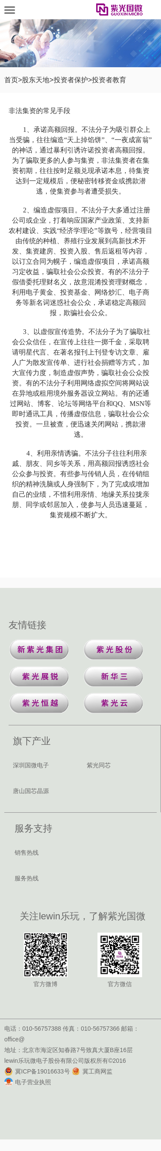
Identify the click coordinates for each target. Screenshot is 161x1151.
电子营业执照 (27, 1082)
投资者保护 (71, 79)
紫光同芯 (99, 765)
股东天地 (35, 79)
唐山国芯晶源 (31, 790)
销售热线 (27, 852)
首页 (11, 79)
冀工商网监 (92, 1071)
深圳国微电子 (31, 765)
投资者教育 (109, 79)
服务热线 (27, 878)
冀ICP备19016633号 (37, 1071)
